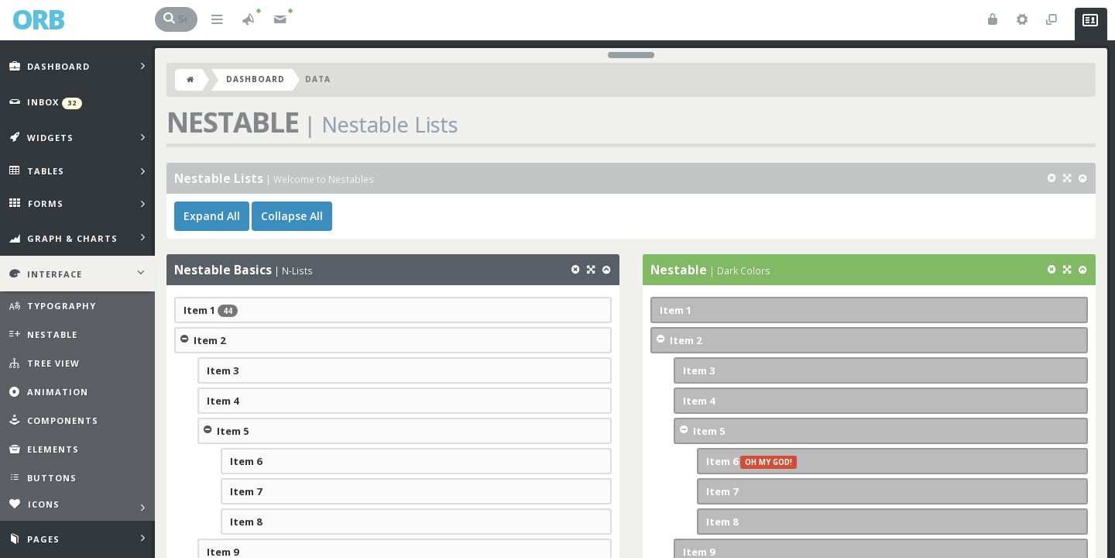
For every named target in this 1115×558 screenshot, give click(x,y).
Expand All (212, 215)
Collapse (184, 338)
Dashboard (255, 79)
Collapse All (292, 215)
